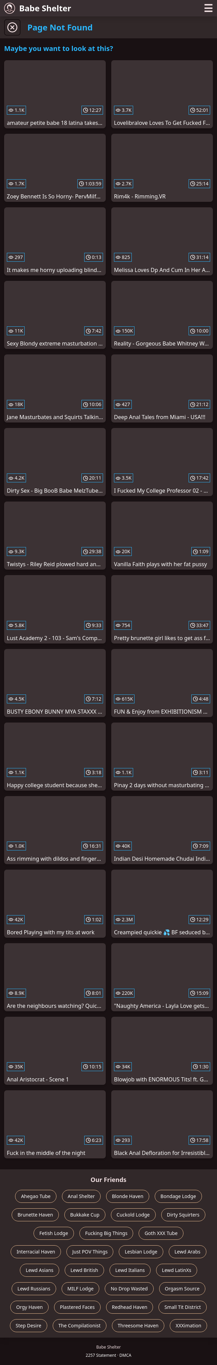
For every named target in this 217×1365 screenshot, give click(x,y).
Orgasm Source (182, 1288)
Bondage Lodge (178, 1196)
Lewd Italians (130, 1270)
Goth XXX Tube (161, 1233)
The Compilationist (80, 1325)
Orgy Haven (29, 1307)
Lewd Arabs (188, 1251)
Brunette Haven (35, 1214)
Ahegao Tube (35, 1196)
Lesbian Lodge (141, 1251)
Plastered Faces (77, 1307)
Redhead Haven (130, 1307)
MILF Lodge (80, 1288)
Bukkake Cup (85, 1214)
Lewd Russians (33, 1288)
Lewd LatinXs (176, 1270)
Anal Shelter (81, 1196)
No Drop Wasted (129, 1288)
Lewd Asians (39, 1270)
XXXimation (188, 1325)
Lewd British (84, 1270)
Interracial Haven (35, 1251)
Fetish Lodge (53, 1233)
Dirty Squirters (183, 1214)
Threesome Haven (138, 1325)
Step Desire (28, 1325)
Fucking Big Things (106, 1233)
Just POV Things (89, 1251)
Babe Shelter (37, 8)
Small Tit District (182, 1307)
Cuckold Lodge (133, 1214)
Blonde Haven (127, 1196)
